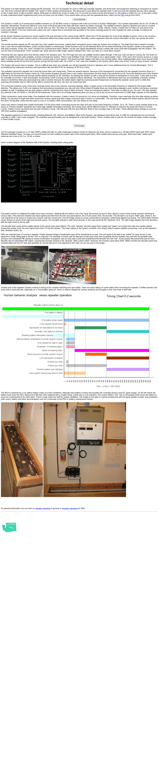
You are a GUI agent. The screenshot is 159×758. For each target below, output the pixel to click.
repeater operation (43, 508)
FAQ (123, 15)
